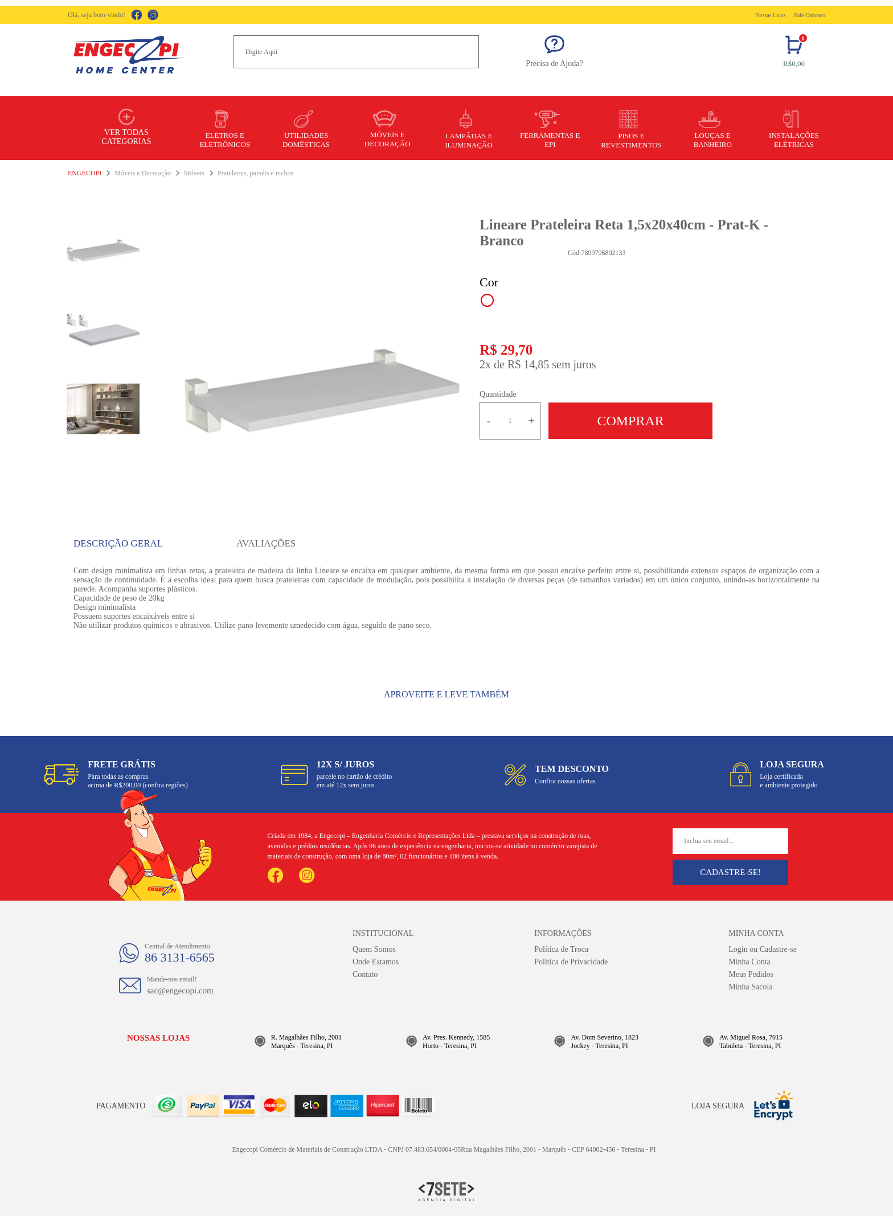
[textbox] (356, 51)
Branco (487, 300)
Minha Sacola (750, 987)
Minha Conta (749, 962)
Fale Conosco (809, 15)
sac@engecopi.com (180, 990)
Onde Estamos (376, 962)
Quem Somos (374, 949)
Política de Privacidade (571, 962)
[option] (322, 391)
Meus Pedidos (750, 974)
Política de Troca (561, 949)
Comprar (630, 420)
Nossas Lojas (770, 15)
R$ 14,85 (528, 364)
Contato (365, 974)
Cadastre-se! (730, 872)
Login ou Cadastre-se (762, 949)
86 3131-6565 (180, 957)
